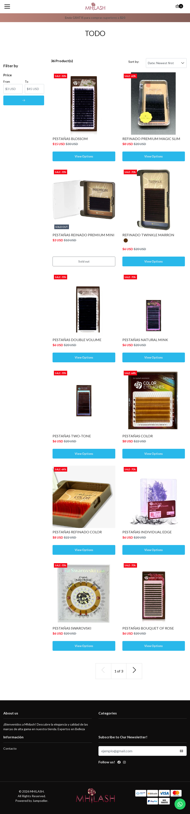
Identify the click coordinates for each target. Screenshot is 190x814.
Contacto (10, 748)
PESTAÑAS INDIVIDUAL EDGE (147, 532)
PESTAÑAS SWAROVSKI (72, 628)
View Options (84, 156)
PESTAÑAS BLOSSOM (70, 138)
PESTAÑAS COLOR (137, 436)
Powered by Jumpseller (31, 800)
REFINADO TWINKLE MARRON (148, 235)
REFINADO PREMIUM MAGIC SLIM (151, 138)
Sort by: (133, 61)
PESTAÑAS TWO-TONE (72, 436)
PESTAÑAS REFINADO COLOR (77, 532)
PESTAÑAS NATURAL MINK (145, 340)
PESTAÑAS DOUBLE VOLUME (77, 340)
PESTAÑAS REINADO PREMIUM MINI (83, 235)
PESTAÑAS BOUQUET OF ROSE (148, 628)
